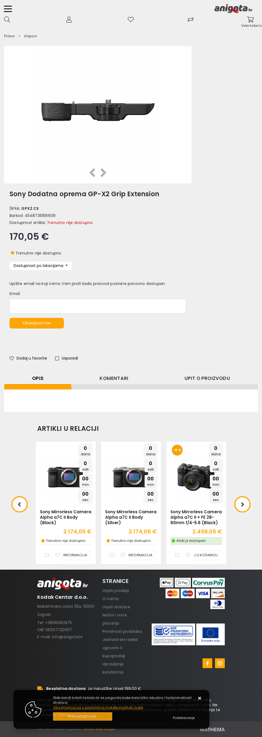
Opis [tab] (37, 378)
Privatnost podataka (122, 631)
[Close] (82, 716)
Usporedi (66, 358)
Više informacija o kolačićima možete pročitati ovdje (98, 707)
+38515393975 (58, 622)
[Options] (183, 718)
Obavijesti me (37, 323)
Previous (19, 504)
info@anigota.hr (67, 637)
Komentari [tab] (113, 378)
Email (15, 293)
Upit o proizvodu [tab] (207, 378)
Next (242, 504)
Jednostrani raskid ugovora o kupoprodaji (120, 648)
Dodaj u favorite (28, 358)
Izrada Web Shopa (99, 729)
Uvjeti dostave (116, 607)
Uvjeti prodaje (115, 590)
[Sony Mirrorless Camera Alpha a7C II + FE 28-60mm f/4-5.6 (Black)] (197, 555)
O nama (110, 598)
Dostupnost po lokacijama (39, 265)
